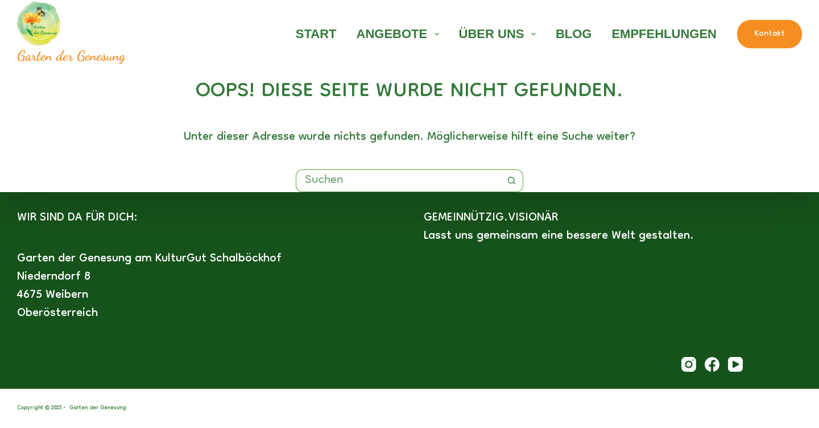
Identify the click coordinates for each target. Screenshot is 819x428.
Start (316, 34)
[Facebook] (712, 364)
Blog (574, 34)
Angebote (400, 34)
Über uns (499, 34)
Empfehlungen (664, 34)
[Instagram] (688, 364)
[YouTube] (735, 364)
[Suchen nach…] (398, 180)
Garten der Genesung (71, 55)
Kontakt (769, 34)
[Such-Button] (511, 180)
